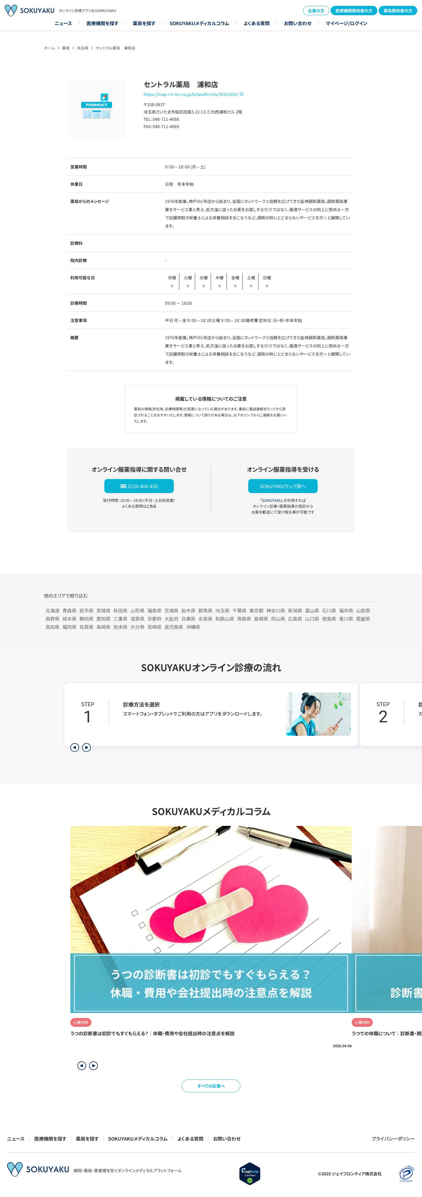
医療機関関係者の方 (354, 10)
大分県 (137, 626)
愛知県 (103, 618)
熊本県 (120, 626)
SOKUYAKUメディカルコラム (199, 23)
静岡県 (86, 618)
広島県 (295, 618)
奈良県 (205, 618)
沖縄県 (193, 626)
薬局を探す (144, 23)
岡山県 (278, 618)
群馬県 (205, 610)
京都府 (154, 618)
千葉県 (239, 610)
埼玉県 (83, 48)
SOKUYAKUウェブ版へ (283, 486)
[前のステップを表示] (74, 747)
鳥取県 (244, 618)
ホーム (49, 48)
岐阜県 (69, 618)
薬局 (66, 48)
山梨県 (363, 610)
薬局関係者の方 (398, 10)
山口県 (312, 618)
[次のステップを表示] (86, 747)
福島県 (154, 610)
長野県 (52, 618)
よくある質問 (257, 23)
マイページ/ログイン (346, 23)
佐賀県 (86, 626)
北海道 (52, 610)
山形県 (137, 610)
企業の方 (316, 10)
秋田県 (120, 610)
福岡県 (69, 626)
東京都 (256, 610)
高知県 (52, 626)
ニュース (63, 23)
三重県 (120, 618)
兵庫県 (188, 618)
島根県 (261, 618)
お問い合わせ (298, 23)
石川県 (329, 610)
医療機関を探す (102, 23)
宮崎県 (154, 626)
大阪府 (171, 618)
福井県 (346, 610)
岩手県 (86, 610)
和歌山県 (224, 618)
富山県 (312, 610)
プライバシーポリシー (393, 1138)
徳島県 (329, 618)
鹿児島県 (173, 626)
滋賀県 (137, 618)
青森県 (69, 610)
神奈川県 (275, 610)
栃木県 (188, 610)
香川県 (346, 618)
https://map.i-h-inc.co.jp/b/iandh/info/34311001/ (191, 94)
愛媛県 (363, 618)
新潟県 (295, 610)
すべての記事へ (211, 1086)
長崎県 (103, 626)
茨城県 (171, 610)
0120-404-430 (143, 486)
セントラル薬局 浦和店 (115, 48)
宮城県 (103, 610)
